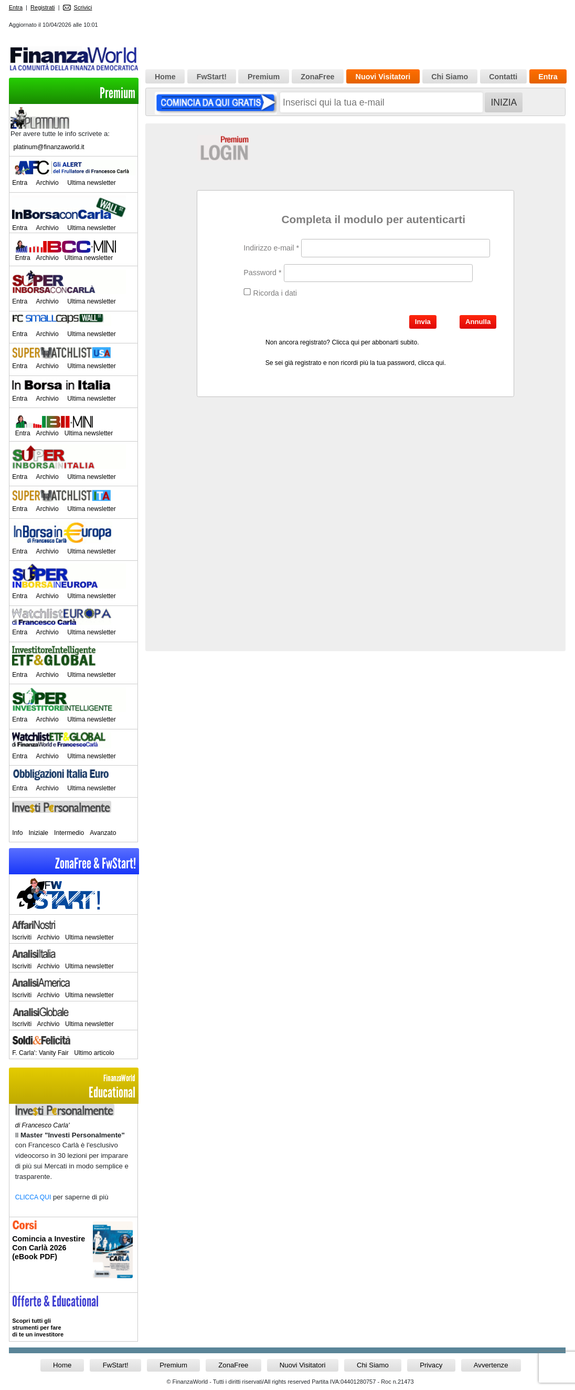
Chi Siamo (449, 76)
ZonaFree (317, 76)
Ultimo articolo (94, 1053)
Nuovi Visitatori (383, 76)
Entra (16, 7)
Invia (423, 322)
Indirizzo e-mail (271, 248)
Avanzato (103, 833)
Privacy (431, 1365)
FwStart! (212, 76)
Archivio (47, 182)
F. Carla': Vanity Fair (40, 1053)
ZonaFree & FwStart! (95, 863)
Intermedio (69, 833)
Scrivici (77, 7)
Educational (73, 1086)
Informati (73, 1254)
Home (165, 76)
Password (262, 272)
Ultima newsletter (91, 182)
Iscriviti (21, 937)
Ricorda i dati (270, 292)
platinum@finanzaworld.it (48, 147)
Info (17, 833)
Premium (117, 93)
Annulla (478, 322)
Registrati (42, 7)
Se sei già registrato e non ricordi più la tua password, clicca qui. (355, 363)
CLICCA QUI (33, 1197)
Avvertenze (491, 1365)
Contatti (503, 76)
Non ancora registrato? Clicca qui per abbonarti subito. (342, 342)
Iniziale (38, 833)
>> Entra (73, 1317)
